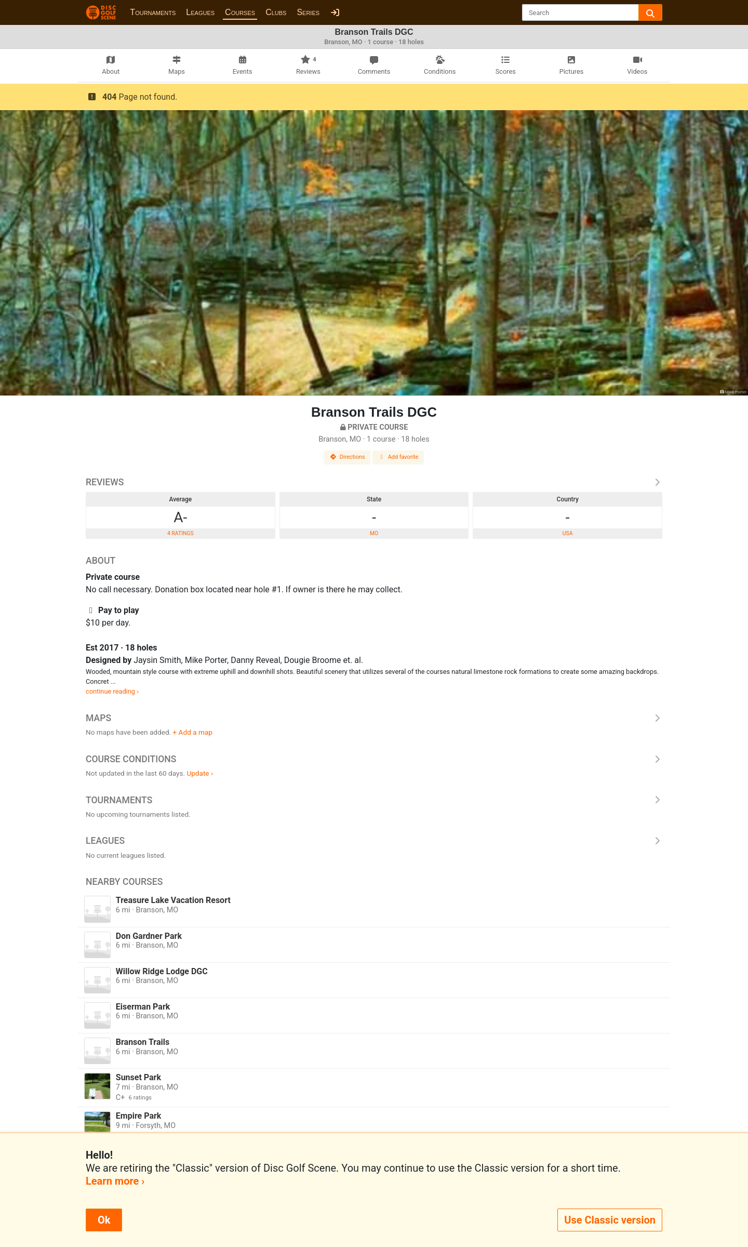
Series (308, 12)
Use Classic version (610, 1220)
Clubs (275, 12)
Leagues (200, 12)
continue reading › (112, 691)
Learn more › (115, 1181)
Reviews (374, 482)
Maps (374, 718)
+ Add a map (192, 732)
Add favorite (398, 457)
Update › (199, 773)
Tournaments (153, 12)
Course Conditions (374, 759)
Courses (240, 12)
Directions (347, 457)
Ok (103, 1220)
